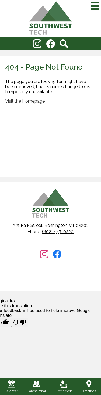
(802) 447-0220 (58, 231)
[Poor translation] (19, 322)
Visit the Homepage (25, 101)
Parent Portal (36, 386)
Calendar (11, 386)
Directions (89, 386)
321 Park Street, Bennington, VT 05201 (50, 225)
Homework (64, 386)
